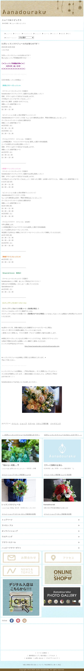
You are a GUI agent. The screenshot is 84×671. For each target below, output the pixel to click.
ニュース (9, 33)
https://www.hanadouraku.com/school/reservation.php (42, 346)
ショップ (38, 33)
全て (69, 33)
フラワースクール (9, 542)
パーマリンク (55, 424)
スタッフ (55, 33)
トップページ (7, 520)
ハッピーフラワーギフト (11, 548)
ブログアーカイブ (52, 658)
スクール (47, 33)
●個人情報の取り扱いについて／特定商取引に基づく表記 (42, 664)
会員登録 (29, 658)
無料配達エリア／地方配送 (38, 655)
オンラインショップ (10, 531)
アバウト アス (7, 525)
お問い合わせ (39, 658)
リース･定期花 (42, 653)
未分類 (63, 33)
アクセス (52, 655)
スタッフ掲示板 (42, 424)
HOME (6, 23)
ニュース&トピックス (12, 20)
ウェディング (27, 33)
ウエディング (7, 537)
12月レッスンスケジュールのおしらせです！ (63, 435)
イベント (18, 33)
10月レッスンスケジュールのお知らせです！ (21, 435)
